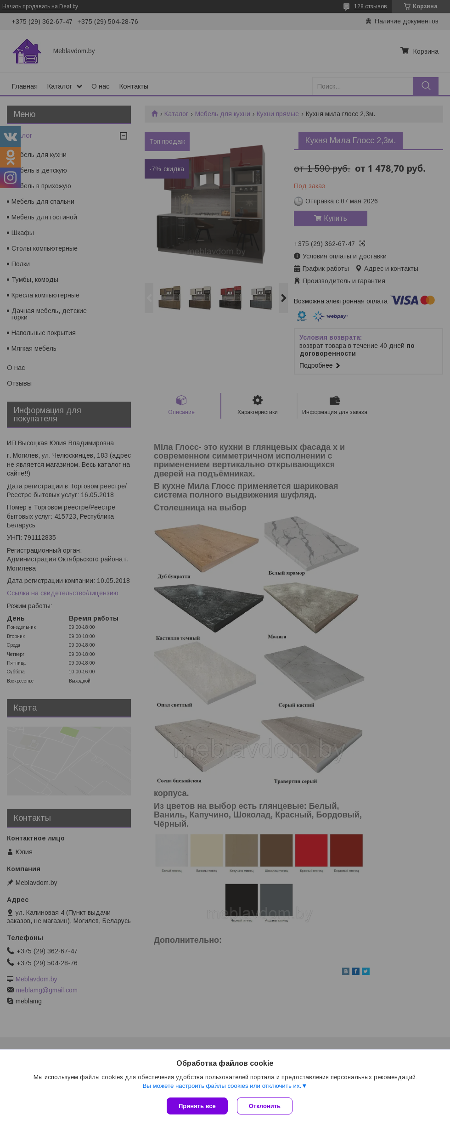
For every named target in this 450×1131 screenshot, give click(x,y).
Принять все (197, 1106)
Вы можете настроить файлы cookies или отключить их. (221, 1085)
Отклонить (265, 1106)
